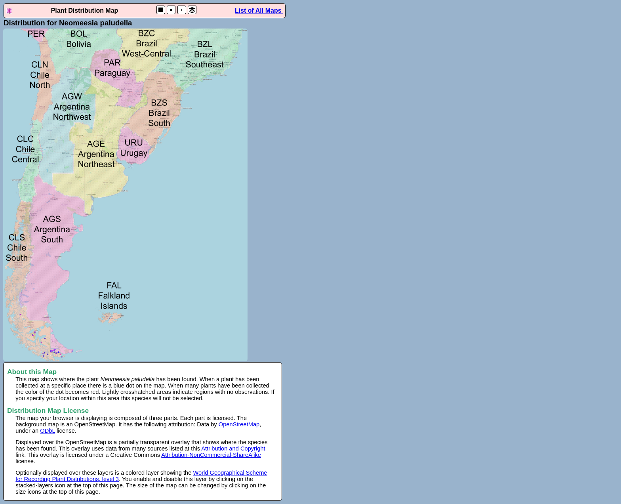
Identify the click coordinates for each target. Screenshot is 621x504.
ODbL (47, 431)
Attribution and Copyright (233, 448)
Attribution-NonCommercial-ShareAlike (211, 455)
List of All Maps (259, 10)
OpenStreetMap (239, 424)
